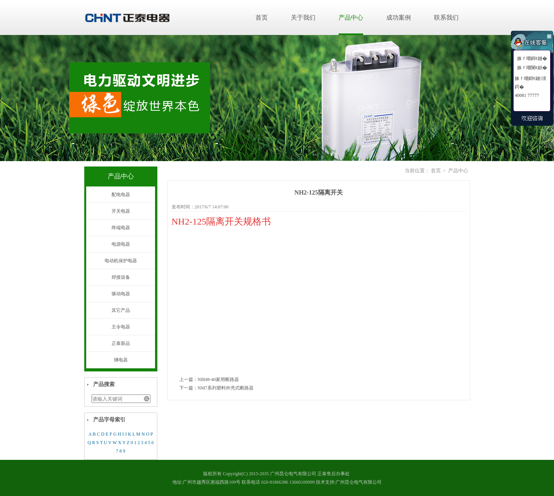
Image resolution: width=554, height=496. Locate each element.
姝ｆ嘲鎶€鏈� (532, 58)
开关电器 (121, 211)
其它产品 (121, 310)
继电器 (121, 360)
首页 (261, 17)
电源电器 (121, 244)
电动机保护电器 (121, 260)
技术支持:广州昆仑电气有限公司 (349, 482)
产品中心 (351, 17)
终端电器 (121, 227)
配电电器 (121, 194)
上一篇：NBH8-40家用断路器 (209, 379)
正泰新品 (121, 343)
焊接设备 (121, 277)
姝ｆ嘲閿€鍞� (532, 67)
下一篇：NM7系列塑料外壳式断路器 (216, 388)
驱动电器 (121, 293)
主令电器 (121, 327)
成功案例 (398, 17)
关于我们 (303, 17)
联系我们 (446, 17)
